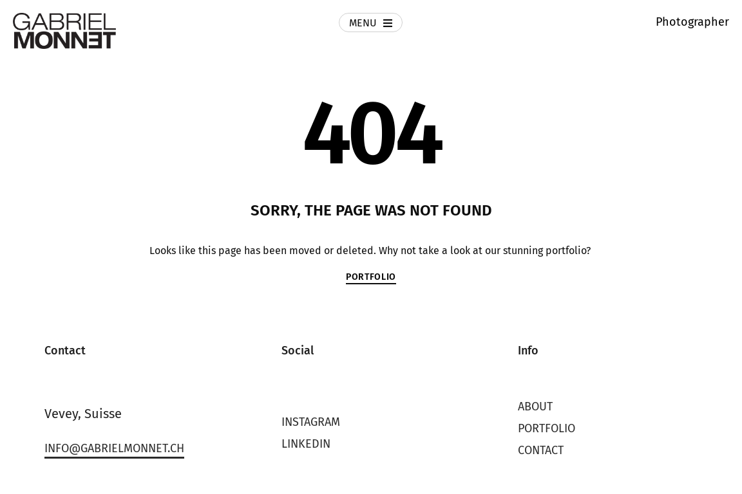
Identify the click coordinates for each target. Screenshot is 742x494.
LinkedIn (305, 444)
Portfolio (546, 428)
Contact (541, 450)
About (535, 406)
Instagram (310, 422)
